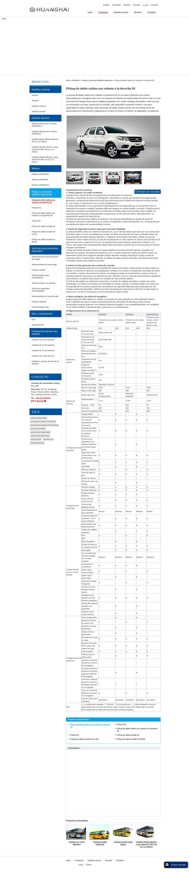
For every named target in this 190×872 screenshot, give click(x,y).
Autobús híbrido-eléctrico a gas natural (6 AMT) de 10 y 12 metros (45, 159)
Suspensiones (38, 325)
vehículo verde (36, 439)
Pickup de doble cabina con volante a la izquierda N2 (137, 729)
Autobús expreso (39, 106)
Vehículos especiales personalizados (41, 289)
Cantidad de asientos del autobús (44, 332)
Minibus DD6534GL (40, 180)
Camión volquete (39, 302)
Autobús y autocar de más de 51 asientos (45, 362)
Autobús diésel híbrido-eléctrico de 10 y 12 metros (45, 140)
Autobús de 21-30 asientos (43, 345)
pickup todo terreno (37, 443)
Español (126, 5)
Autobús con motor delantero (77, 843)
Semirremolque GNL (40, 307)
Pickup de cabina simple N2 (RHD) (131, 739)
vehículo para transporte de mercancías (44, 425)
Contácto (40, 377)
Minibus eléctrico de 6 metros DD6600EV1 (44, 125)
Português (116, 5)
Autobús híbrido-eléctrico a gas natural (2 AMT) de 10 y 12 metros (146, 844)
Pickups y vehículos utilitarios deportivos (97, 80)
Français (154, 5)
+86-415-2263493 (43, 398)
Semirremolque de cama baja (44, 264)
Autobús (35, 101)
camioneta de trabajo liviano (40, 432)
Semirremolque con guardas (44, 283)
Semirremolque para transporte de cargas (45, 258)
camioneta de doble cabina (40, 436)
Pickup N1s (121, 724)
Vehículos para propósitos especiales (45, 249)
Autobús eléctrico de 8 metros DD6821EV (44, 132)
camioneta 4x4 (48, 439)
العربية (145, 5)
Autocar (35, 95)
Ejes (33, 319)
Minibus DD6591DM (40, 174)
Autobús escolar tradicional (100, 843)
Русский (136, 5)
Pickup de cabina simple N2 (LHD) (84, 739)
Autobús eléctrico (40, 118)
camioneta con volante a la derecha (43, 421)
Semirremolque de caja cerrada (45, 296)
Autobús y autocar (41, 89)
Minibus (36, 168)
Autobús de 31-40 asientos (43, 350)
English (106, 5)
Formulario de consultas (147, 191)
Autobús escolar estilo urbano (123, 843)
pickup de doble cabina (39, 418)
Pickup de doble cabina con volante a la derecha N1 (90, 725)
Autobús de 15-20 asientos (43, 340)
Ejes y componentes (42, 313)
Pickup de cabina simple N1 (128, 735)
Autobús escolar (38, 111)
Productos (76, 80)
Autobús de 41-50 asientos (43, 356)
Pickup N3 (74, 735)
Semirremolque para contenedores (40, 276)
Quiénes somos (94, 860)
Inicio (68, 80)
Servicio (108, 860)
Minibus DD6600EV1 (40, 185)
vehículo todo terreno (38, 429)
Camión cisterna (38, 270)
